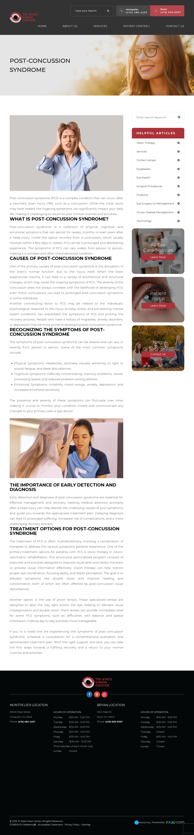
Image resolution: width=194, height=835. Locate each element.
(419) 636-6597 (171, 12)
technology (144, 223)
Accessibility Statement (50, 824)
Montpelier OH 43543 (31, 714)
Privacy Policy (72, 824)
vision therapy (147, 143)
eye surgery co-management (157, 205)
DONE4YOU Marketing (22, 824)
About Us (70, 26)
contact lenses (147, 160)
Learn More (158, 259)
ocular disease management (156, 214)
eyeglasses (144, 169)
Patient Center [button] (136, 26)
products (143, 196)
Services (100, 26)
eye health (144, 178)
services (142, 151)
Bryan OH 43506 (119, 714)
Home (42, 26)
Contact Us (175, 26)
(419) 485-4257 (136, 12)
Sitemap (86, 824)
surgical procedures (150, 187)
